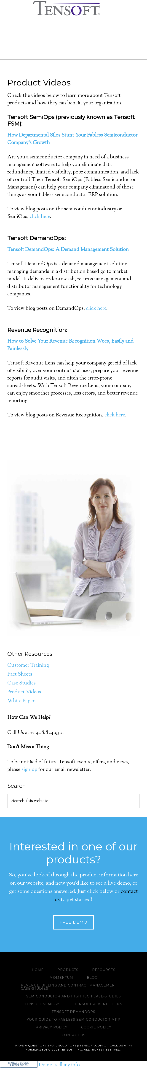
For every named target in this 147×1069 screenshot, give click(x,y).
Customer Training (28, 665)
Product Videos (24, 692)
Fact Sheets (19, 674)
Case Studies (21, 683)
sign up (29, 769)
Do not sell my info (59, 1065)
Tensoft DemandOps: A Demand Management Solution (68, 249)
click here (40, 216)
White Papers (22, 701)
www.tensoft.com (73, 8)
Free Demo (73, 922)
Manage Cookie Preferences (18, 1064)
